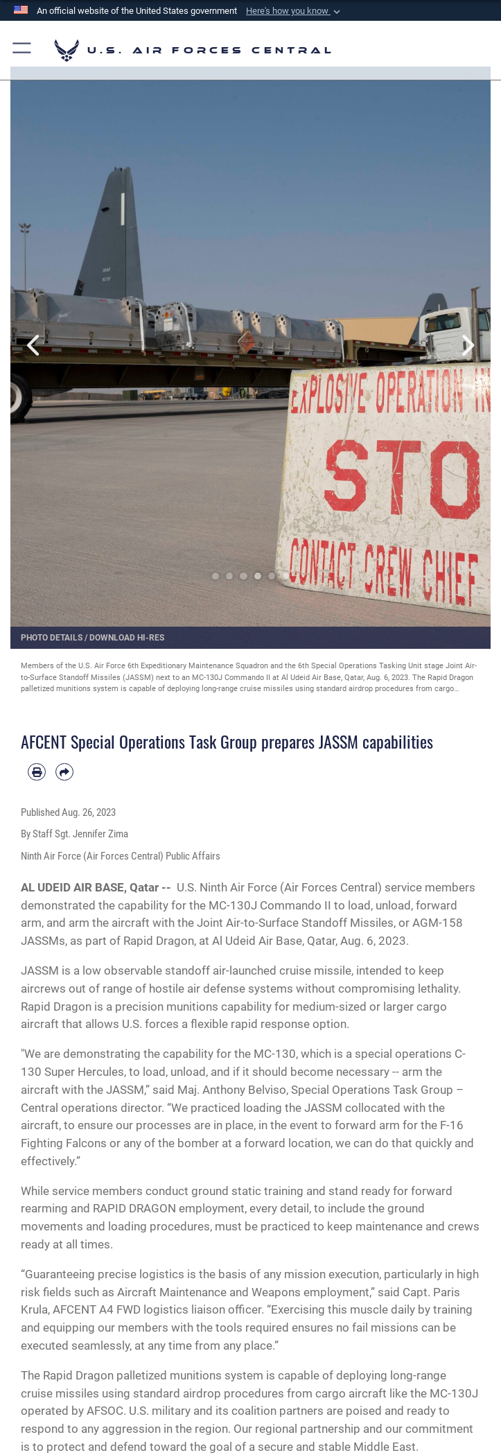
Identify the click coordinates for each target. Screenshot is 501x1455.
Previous (34, 346)
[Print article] (37, 772)
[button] (294, 11)
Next (467, 346)
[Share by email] (64, 772)
